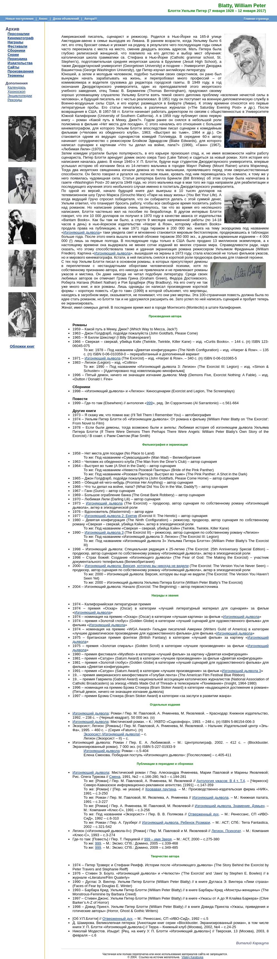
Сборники (16, 50)
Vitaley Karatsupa (192, 957)
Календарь (17, 87)
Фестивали (17, 46)
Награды (15, 42)
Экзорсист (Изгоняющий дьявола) (112, 734)
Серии (13, 55)
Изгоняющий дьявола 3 (104, 532)
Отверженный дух (203, 814)
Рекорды (15, 100)
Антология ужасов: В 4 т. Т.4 (220, 781)
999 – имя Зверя (158, 839)
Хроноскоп (16, 91)
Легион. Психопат (226, 831)
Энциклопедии (20, 96)
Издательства (20, 63)
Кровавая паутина (160, 789)
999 (150, 403)
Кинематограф (21, 38)
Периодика (17, 59)
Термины (16, 75)
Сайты (13, 67)
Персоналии (18, 34)
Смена (114, 777)
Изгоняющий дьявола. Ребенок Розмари (176, 822)
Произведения (21, 71)
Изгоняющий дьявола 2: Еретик (110, 516)
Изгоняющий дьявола (81, 232)
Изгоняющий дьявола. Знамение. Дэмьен (229, 806)
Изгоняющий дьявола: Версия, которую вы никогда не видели (137, 566)
